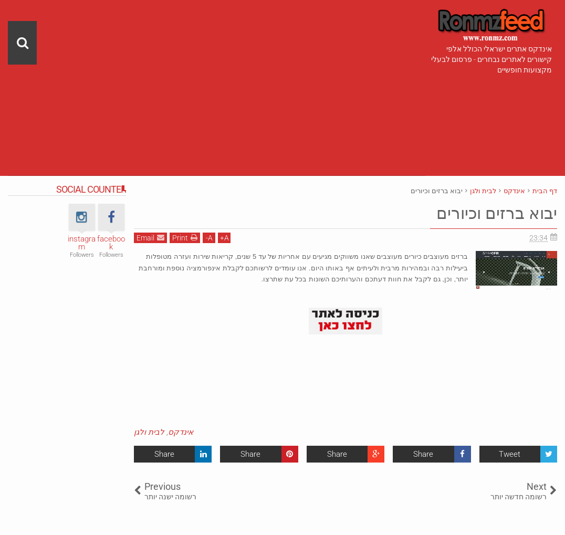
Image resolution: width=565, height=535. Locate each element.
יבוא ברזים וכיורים (495, 213)
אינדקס (180, 432)
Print (184, 238)
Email (150, 238)
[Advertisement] (216, 73)
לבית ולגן (149, 432)
